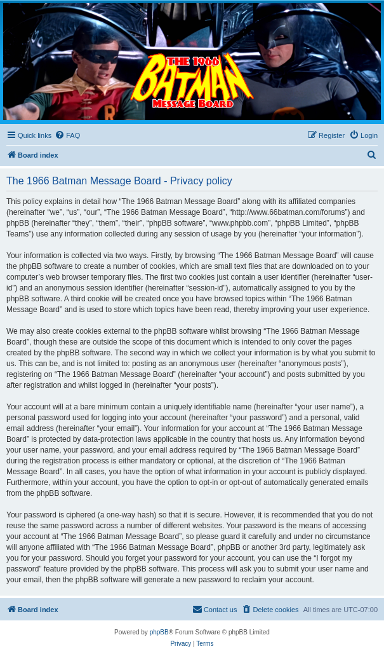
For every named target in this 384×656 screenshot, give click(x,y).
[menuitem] (67, 135)
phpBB (159, 632)
